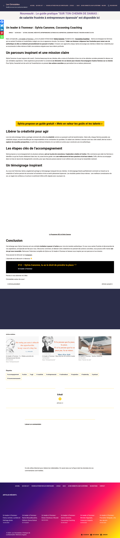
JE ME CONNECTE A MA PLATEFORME (90, 5)
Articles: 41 (60, 403)
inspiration (74, 374)
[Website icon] (60, 398)
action (24, 374)
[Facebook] (2, 22)
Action (25, 32)
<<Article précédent (13, 284)
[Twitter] (2, 25)
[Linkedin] (2, 29)
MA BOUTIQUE (105, 5)
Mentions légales (21, 535)
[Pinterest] (2, 33)
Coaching (30, 32)
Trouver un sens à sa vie (86, 32)
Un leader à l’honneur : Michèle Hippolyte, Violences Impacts (87, 517)
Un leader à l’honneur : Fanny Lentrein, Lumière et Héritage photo (11, 517)
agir (31, 374)
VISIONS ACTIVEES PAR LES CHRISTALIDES (57, 5)
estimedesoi (64, 374)
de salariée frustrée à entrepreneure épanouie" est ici (59, 17)
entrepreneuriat (51, 374)
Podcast (76, 32)
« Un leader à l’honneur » (26, 39)
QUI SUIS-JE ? (40, 6)
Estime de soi (55, 32)
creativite (39, 374)
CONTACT (102, 486)
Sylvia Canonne (59, 39)
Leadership (70, 32)
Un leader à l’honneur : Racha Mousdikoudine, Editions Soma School (29, 517)
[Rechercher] (112, 6)
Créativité (37, 32)
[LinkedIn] (103, 535)
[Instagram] (94, 535)
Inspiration (62, 32)
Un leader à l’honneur (25, 269)
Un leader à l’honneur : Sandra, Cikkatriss (90, 356)
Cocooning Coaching (82, 39)
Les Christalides (13, 4)
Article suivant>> (107, 284)
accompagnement (13, 374)
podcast (95, 374)
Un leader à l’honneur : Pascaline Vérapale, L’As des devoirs (108, 517)
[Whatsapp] (2, 37)
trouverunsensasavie (13, 378)
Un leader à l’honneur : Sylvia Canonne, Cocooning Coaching (68, 517)
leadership (85, 374)
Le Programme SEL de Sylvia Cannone (60, 234)
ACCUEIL (32, 5)
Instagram (28, 255)
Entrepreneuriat (45, 32)
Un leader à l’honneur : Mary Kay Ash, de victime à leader (58, 356)
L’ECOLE (73, 6)
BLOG (78, 5)
